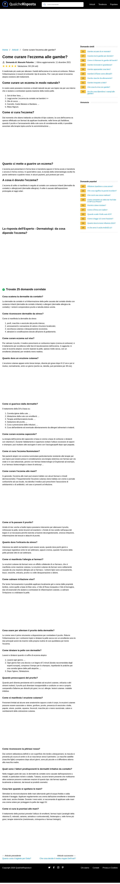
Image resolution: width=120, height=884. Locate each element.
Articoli (92, 4)
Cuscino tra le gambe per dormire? (101, 56)
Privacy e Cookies (110, 868)
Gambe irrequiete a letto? (97, 83)
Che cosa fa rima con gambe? (99, 87)
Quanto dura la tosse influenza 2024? (102, 223)
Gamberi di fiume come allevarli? (100, 74)
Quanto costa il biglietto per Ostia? (16, 858)
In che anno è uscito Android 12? (100, 228)
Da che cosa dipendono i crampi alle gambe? (101, 92)
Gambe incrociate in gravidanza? (100, 65)
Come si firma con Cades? (97, 210)
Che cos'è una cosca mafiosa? (99, 195)
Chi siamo (85, 868)
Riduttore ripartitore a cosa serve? (100, 186)
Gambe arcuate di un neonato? (99, 51)
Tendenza (103, 4)
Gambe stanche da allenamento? (100, 78)
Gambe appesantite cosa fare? (99, 69)
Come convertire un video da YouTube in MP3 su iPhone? (102, 201)
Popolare (114, 4)
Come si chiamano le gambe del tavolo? (103, 60)
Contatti (96, 868)
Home (5, 50)
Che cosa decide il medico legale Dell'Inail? (58, 858)
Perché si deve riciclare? (97, 205)
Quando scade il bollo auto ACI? (100, 214)
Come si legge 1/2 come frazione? (100, 219)
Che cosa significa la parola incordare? (102, 191)
